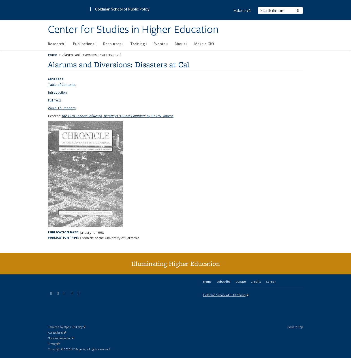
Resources (113, 43)
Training (138, 43)
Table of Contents (62, 84)
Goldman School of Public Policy (122, 9)
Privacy (54, 344)
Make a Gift (204, 43)
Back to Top (295, 327)
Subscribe (223, 282)
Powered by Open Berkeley (66, 327)
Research (57, 43)
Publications (84, 43)
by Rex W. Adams (117, 116)
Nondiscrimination (61, 338)
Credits (256, 282)
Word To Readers (62, 108)
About (181, 43)
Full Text (54, 100)
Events (161, 43)
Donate (240, 282)
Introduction (57, 92)
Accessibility (57, 333)
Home (52, 55)
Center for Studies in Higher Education (133, 29)
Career (271, 282)
